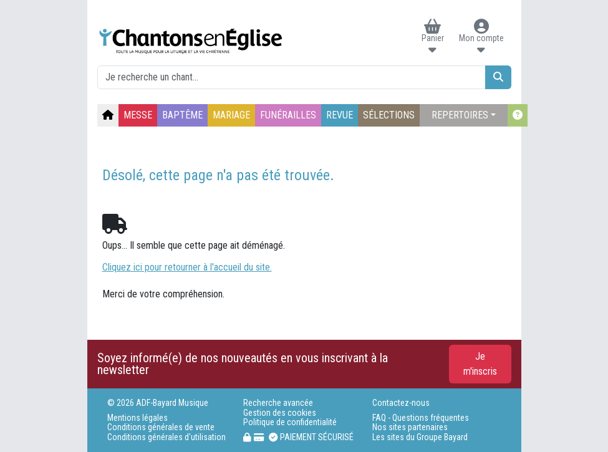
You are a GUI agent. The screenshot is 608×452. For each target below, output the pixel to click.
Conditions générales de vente (161, 427)
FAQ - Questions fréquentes (420, 418)
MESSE (137, 115)
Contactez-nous (401, 403)
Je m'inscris (480, 363)
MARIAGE (231, 115)
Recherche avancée (278, 403)
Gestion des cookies (279, 413)
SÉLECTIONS (389, 115)
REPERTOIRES (460, 115)
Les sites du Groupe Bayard (420, 437)
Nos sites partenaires (410, 427)
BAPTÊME (182, 115)
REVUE (339, 115)
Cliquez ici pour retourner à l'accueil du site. (187, 267)
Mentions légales (137, 418)
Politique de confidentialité (290, 422)
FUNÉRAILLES (288, 115)
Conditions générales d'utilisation (166, 437)
